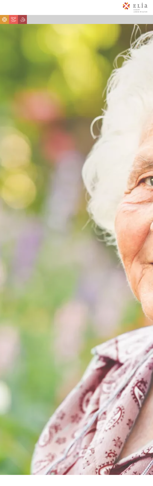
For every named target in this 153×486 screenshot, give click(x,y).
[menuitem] (4, 19)
